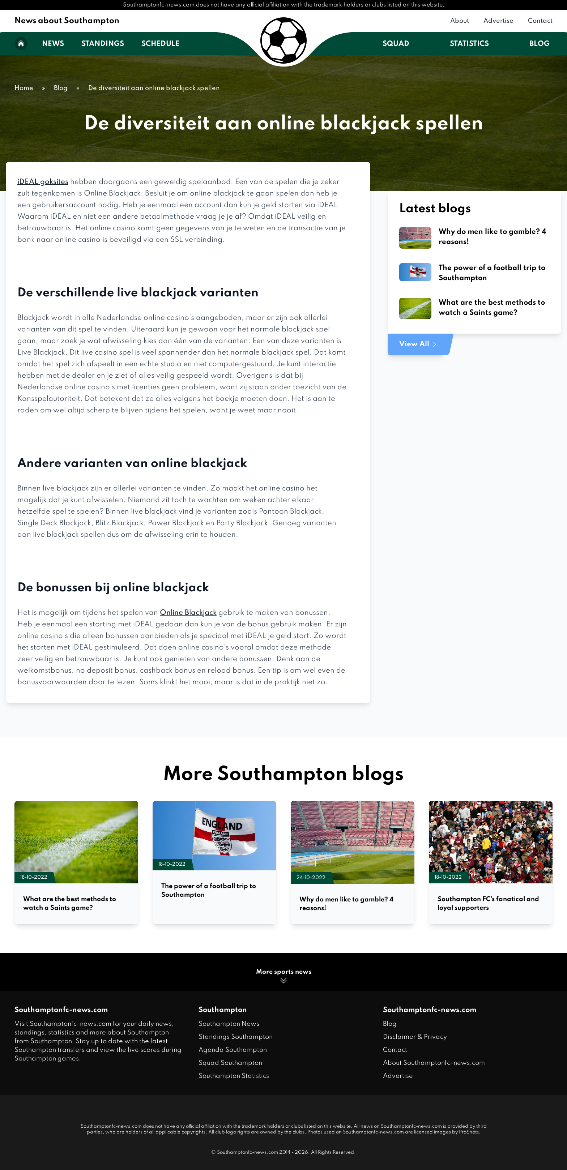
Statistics (469, 44)
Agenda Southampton (233, 1050)
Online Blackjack (188, 613)
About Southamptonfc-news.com (434, 1063)
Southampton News (229, 1024)
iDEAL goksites (42, 182)
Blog (539, 44)
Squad (396, 44)
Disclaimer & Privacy (415, 1037)
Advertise (498, 21)
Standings (102, 44)
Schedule (160, 44)
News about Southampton (66, 21)
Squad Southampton (230, 1063)
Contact (540, 21)
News (53, 44)
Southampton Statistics (234, 1076)
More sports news (283, 977)
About (459, 21)
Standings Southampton (236, 1037)
